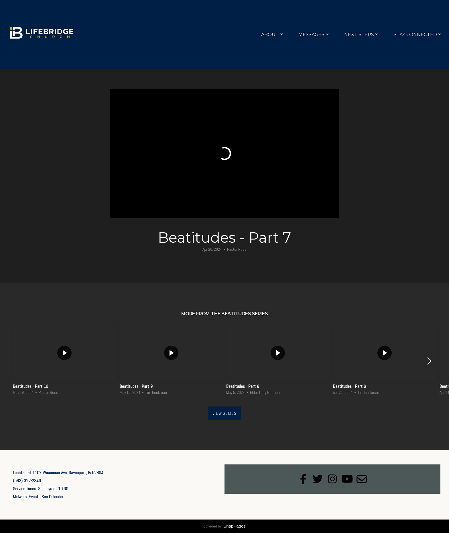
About (272, 34)
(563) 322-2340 (27, 481)
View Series (224, 413)
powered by (224, 526)
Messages (313, 34)
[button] (429, 361)
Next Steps (361, 34)
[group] (64, 361)
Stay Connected (417, 34)
